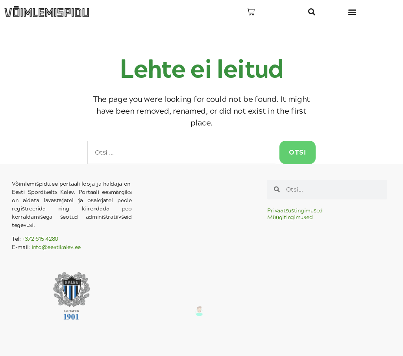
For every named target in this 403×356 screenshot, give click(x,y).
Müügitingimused (289, 217)
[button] (311, 12)
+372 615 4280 (40, 239)
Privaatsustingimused (295, 210)
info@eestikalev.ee (56, 247)
